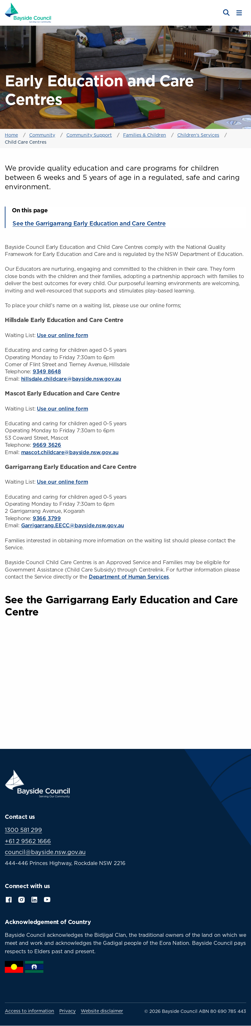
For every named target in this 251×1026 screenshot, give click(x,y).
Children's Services (198, 134)
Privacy (67, 1011)
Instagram (21, 899)
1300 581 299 (23, 830)
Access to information (29, 1011)
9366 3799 (47, 518)
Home (11, 134)
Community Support (89, 134)
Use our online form (62, 335)
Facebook (9, 899)
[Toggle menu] (239, 13)
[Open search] (226, 13)
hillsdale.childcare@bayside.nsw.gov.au (71, 379)
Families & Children (144, 134)
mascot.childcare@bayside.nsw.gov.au (70, 452)
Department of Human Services (129, 577)
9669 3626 (47, 445)
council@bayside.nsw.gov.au (45, 852)
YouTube (48, 899)
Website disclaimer (102, 1011)
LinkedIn (34, 899)
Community (42, 134)
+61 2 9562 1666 (28, 841)
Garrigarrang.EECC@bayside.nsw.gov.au (72, 525)
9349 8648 (47, 371)
